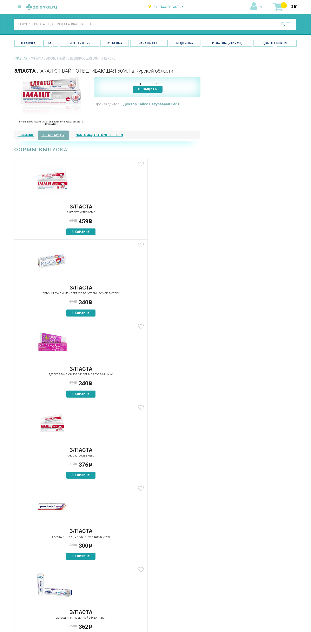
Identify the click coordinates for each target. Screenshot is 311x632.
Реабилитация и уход (227, 43)
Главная (20, 58)
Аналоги (92, 574)
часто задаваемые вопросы (99, 135)
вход (262, 7)
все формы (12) (53, 135)
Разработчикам (195, 582)
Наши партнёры (194, 560)
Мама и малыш (149, 43)
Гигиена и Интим (79, 43)
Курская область (167, 7)
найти (280, 24)
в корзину (45, 232)
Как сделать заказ (100, 582)
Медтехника (184, 43)
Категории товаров (101, 560)
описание (26, 135)
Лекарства (28, 43)
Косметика (114, 43)
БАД (51, 43)
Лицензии (190, 567)
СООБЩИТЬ (147, 89)
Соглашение (192, 589)
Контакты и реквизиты (199, 574)
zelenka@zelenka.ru (28, 576)
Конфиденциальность (199, 596)
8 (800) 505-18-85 (39, 552)
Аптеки (91, 552)
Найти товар (95, 567)
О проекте (190, 552)
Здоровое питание (275, 43)
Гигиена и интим (146, 567)
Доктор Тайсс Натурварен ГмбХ (151, 104)
